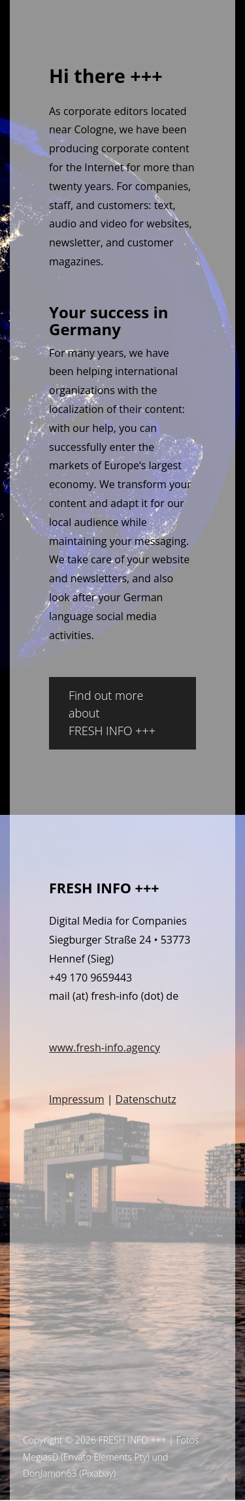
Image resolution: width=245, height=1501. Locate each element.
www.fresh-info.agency (104, 1047)
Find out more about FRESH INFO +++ (112, 712)
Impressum (76, 1099)
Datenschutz (146, 1099)
